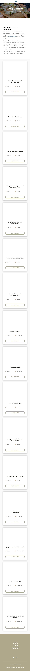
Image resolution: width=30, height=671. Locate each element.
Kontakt (15, 648)
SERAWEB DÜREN (20, 667)
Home (15, 642)
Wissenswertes (15, 647)
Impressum (11, 664)
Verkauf (15, 643)
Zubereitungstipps (11, 36)
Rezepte (15, 645)
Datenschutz (18, 664)
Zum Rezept (15, 92)
